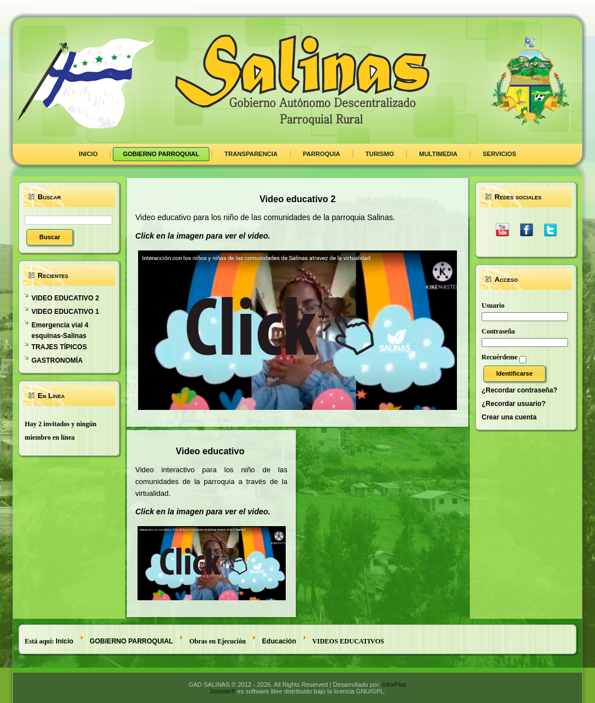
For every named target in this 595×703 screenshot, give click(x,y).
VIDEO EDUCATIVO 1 (65, 312)
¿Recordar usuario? (514, 404)
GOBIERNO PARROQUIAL (131, 641)
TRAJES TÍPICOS (59, 347)
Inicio (64, 641)
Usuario (493, 305)
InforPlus (394, 684)
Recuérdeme (500, 357)
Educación (279, 641)
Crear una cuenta (509, 417)
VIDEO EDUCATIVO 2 (65, 298)
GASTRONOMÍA (57, 360)
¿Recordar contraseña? (519, 390)
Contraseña (498, 331)
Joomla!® (222, 691)
